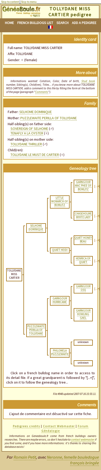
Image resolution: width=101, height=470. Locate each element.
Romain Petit (25, 457)
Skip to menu (29, 2)
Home (9, 22)
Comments (41, 92)
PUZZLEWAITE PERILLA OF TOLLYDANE (48, 118)
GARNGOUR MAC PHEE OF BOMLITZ (83, 185)
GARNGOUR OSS (83, 288)
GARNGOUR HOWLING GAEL (83, 314)
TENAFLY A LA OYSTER (27, 133)
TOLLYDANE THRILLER (26, 144)
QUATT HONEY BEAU (83, 239)
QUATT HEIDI (60, 250)
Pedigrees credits (26, 426)
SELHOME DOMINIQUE (35, 111)
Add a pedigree (84, 22)
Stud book (88, 81)
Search (62, 22)
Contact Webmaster (59, 426)
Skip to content (10, 2)
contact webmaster (82, 439)
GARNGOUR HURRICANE (60, 300)
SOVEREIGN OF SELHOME (29, 128)
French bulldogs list (35, 22)
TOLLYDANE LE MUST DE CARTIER (35, 154)
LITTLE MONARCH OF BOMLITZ (59, 201)
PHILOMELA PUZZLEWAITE (60, 352)
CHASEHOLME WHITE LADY (83, 215)
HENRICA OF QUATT (83, 260)
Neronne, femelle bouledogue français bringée (73, 460)
